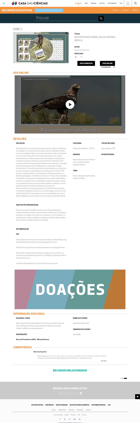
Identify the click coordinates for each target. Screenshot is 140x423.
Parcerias (88, 410)
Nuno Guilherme (81, 50)
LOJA (109, 405)
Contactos (84, 415)
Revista (102, 3)
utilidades (54, 242)
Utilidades (67, 415)
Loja (121, 3)
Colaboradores (62, 410)
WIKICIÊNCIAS (49, 405)
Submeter (135, 10)
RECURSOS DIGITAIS (37, 405)
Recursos (78, 4)
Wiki (86, 3)
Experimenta (112, 3)
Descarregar (86, 63)
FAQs (79, 415)
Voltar (17, 29)
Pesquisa (116, 10)
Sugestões (71, 410)
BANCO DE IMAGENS (62, 405)
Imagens (93, 3)
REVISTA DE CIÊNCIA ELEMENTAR (79, 405)
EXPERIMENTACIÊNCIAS (98, 405)
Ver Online (107, 63)
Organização (80, 410)
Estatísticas (73, 415)
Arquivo (54, 410)
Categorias (125, 10)
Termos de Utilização (58, 415)
